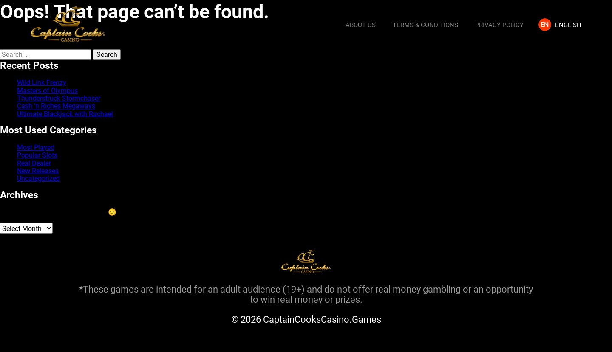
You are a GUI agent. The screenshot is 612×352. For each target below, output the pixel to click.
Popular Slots (37, 154)
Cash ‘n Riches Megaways (56, 105)
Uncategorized (38, 178)
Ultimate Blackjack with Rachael (65, 113)
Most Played (35, 147)
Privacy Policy (499, 24)
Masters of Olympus (47, 90)
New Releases (38, 170)
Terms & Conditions (425, 24)
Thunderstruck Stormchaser (58, 97)
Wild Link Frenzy (41, 82)
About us (361, 24)
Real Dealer (34, 162)
